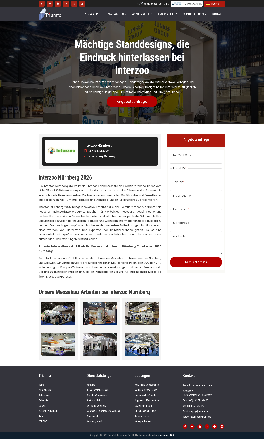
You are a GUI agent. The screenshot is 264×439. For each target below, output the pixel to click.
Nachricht (179, 236)
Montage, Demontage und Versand (103, 411)
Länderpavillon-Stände (145, 395)
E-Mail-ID (179, 168)
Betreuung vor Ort (95, 421)
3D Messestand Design (98, 390)
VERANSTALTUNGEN (194, 14)
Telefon (179, 182)
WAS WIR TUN (117, 14)
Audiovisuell (92, 416)
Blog (41, 416)
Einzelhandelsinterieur (145, 411)
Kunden (42, 405)
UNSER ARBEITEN (168, 14)
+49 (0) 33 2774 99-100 (197, 400)
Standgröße (181, 223)
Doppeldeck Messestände (147, 400)
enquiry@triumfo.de (156, 4)
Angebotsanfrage (132, 101)
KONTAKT (217, 14)
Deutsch (214, 3)
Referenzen (44, 395)
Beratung (91, 384)
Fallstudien (44, 400)
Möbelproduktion (143, 421)
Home (41, 384)
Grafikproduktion (94, 400)
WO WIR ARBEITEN (142, 14)
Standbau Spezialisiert (97, 395)
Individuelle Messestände (147, 384)
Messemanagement (96, 405)
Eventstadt (181, 209)
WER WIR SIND (93, 14)
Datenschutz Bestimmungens (197, 416)
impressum (163, 435)
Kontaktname (182, 154)
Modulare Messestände (146, 390)
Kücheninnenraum (143, 405)
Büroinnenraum (142, 416)
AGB (172, 435)
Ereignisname (182, 195)
